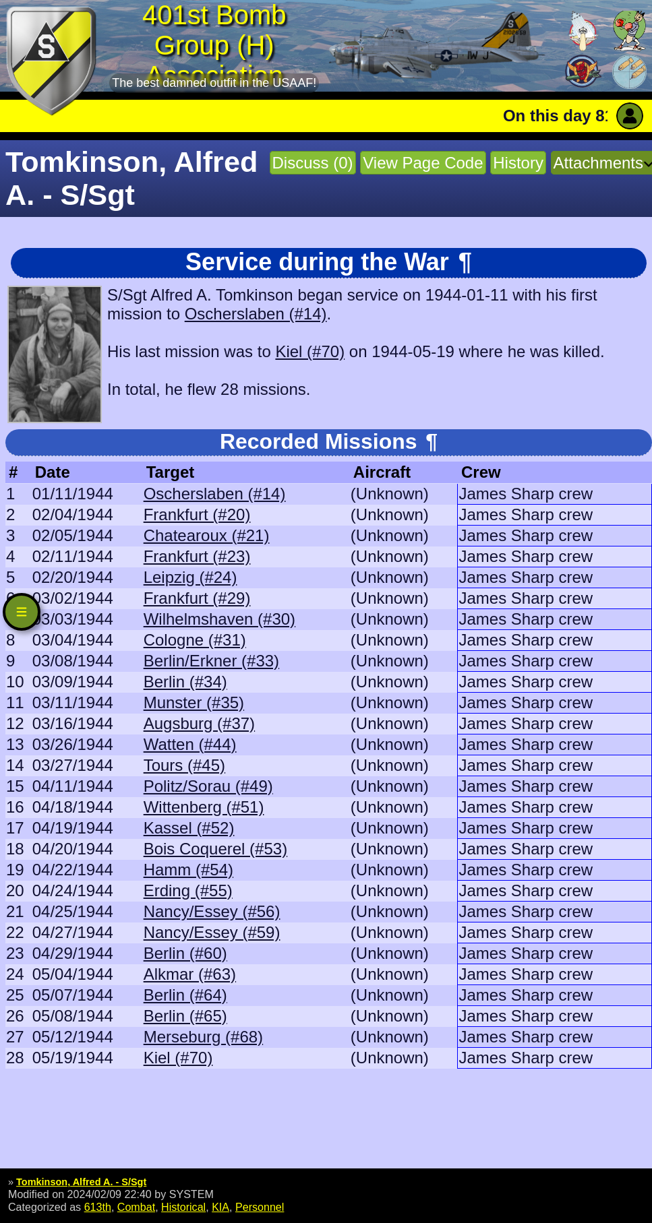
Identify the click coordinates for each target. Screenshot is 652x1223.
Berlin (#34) (185, 681)
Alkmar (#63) (190, 974)
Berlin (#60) (185, 953)
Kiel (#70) (310, 351)
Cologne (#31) (195, 640)
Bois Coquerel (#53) (215, 849)
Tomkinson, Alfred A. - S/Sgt (81, 1182)
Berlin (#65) (185, 1016)
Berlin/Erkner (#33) (211, 661)
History (518, 163)
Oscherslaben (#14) (256, 314)
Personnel (259, 1207)
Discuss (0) (312, 163)
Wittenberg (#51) (204, 807)
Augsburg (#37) (199, 723)
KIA (220, 1207)
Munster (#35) (194, 702)
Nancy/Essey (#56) (212, 911)
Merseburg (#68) (203, 1037)
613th (97, 1207)
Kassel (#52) (189, 828)
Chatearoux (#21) (207, 535)
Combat (136, 1207)
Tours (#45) (184, 765)
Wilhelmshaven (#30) (219, 619)
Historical (183, 1207)
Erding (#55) (188, 890)
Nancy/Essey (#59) (212, 932)
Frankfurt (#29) (197, 598)
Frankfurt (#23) (197, 556)
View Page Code (423, 163)
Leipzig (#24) (190, 577)
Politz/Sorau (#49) (208, 786)
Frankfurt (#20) (197, 514)
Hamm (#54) (188, 869)
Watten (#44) (190, 744)
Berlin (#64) (185, 995)
